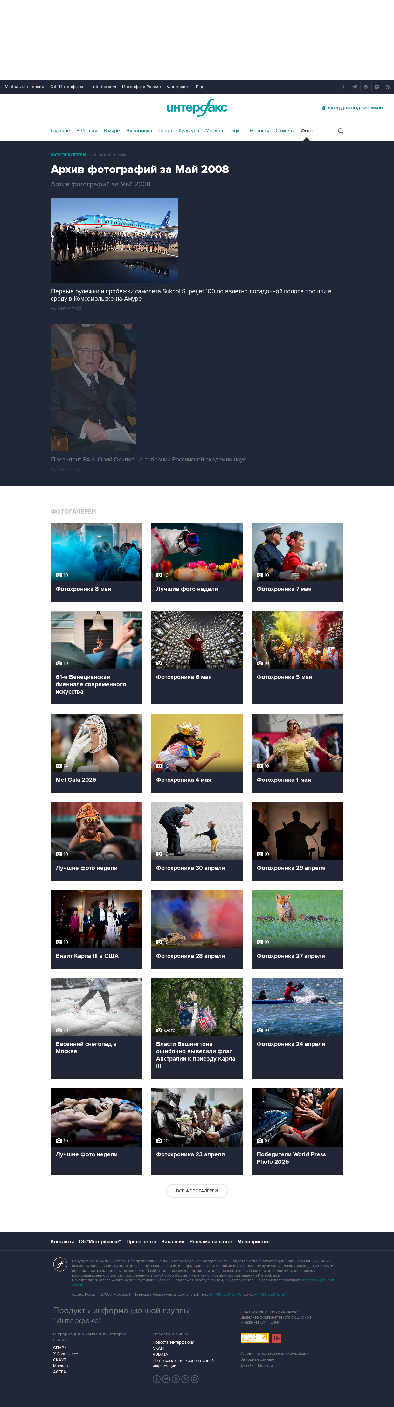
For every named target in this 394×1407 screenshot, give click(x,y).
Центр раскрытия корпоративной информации (183, 1363)
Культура (189, 131)
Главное (60, 131)
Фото (307, 131)
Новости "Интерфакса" (173, 1342)
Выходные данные (257, 1359)
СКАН (158, 1348)
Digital (236, 131)
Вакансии (172, 1241)
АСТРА (59, 1372)
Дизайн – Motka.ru (256, 1365)
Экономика (139, 131)
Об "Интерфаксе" (68, 86)
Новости (259, 131)
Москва (214, 131)
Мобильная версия (24, 86)
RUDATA (160, 1354)
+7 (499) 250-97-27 (270, 1294)
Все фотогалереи (197, 1191)
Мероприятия (253, 1241)
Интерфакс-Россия (141, 86)
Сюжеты (285, 131)
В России (86, 131)
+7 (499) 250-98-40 (225, 1294)
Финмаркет (178, 86)
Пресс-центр (141, 1241)
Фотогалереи (68, 155)
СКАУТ (59, 1359)
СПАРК (60, 1347)
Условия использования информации (274, 1353)
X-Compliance (65, 1353)
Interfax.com (104, 86)
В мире (112, 131)
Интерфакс (197, 107)
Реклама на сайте (211, 1241)
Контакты (62, 1241)
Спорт (165, 131)
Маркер (60, 1366)
